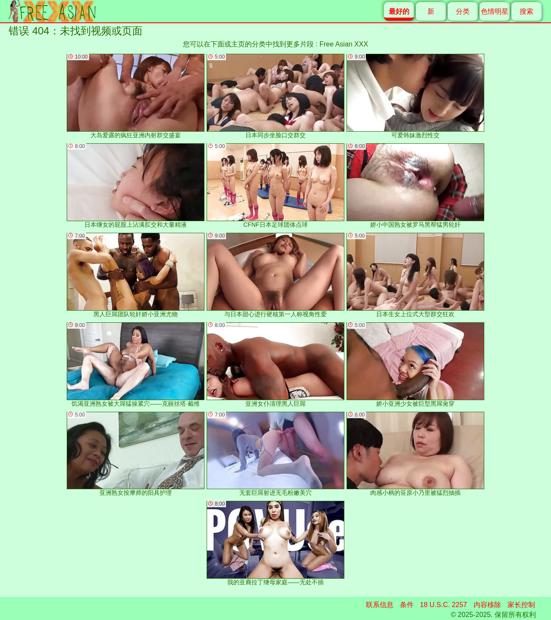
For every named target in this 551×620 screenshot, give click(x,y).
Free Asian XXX (343, 44)
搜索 (526, 11)
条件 (407, 604)
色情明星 (494, 11)
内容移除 (487, 604)
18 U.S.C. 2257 (443, 604)
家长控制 (521, 604)
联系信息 (379, 604)
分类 (463, 11)
